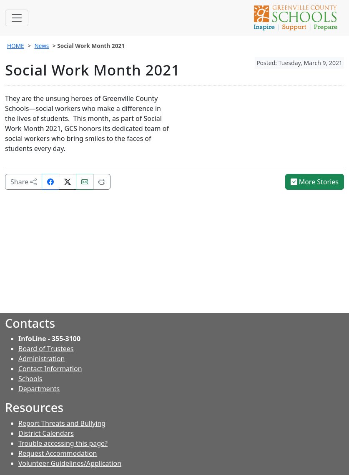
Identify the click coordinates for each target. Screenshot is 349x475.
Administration (41, 358)
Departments (39, 388)
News (41, 46)
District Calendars (46, 433)
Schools (30, 378)
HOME (15, 46)
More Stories (315, 181)
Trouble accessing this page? (63, 443)
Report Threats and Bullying (61, 423)
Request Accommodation (57, 453)
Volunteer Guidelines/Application (69, 463)
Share (23, 181)
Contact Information (50, 368)
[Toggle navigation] (16, 18)
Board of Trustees (45, 348)
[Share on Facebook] (50, 182)
